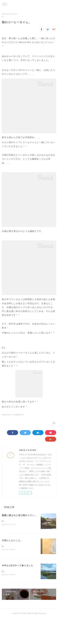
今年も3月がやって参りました (17, 566)
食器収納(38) (19, 414)
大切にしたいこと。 (12, 540)
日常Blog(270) (7, 414)
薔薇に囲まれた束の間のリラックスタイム (24, 515)
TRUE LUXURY (29, 4)
